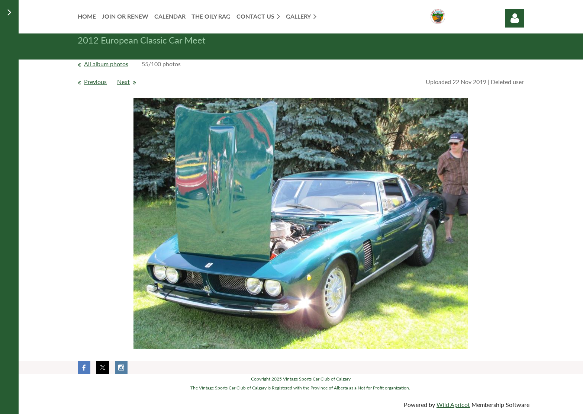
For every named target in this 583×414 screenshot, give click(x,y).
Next (123, 81)
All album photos (106, 63)
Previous (95, 81)
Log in (514, 18)
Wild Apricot (453, 404)
